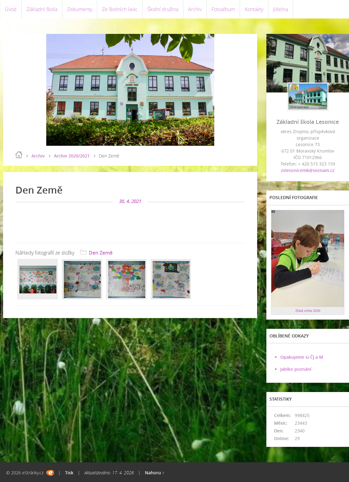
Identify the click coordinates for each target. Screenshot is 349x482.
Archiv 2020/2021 (72, 156)
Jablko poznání (295, 369)
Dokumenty (79, 9)
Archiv (195, 9)
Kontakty (254, 9)
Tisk (69, 473)
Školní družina (162, 9)
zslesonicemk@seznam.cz (308, 170)
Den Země (101, 252)
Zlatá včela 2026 (307, 310)
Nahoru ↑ (154, 473)
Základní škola (42, 9)
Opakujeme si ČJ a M (301, 357)
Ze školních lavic (120, 9)
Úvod (11, 9)
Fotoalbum (223, 9)
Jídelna (280, 9)
